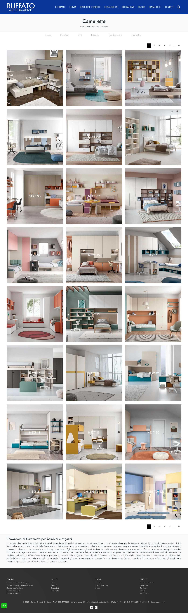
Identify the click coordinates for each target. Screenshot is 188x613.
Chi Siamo (60, 7)
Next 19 (94, 432)
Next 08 (153, 196)
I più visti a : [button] (137, 35)
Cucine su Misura (13, 593)
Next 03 (35, 137)
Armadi (54, 585)
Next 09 (35, 255)
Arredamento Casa (92, 26)
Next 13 (94, 314)
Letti (52, 583)
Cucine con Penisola (15, 588)
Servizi (72, 7)
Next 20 (153, 432)
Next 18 (34, 432)
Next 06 (35, 196)
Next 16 (94, 373)
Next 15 (34, 373)
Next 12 (34, 314)
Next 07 (94, 196)
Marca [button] (48, 35)
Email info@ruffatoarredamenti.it (152, 602)
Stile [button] (80, 35)
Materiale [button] (64, 35)
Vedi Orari (144, 593)
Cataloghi (155, 7)
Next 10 (94, 255)
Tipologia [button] (95, 35)
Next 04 (94, 137)
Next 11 (153, 255)
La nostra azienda (147, 583)
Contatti (169, 7)
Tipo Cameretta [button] (115, 35)
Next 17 (153, 373)
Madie (97, 588)
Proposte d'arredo (90, 7)
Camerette (104, 26)
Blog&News (128, 7)
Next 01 (94, 78)
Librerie (98, 583)
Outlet (141, 7)
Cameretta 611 (94, 491)
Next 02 (153, 78)
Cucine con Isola (13, 590)
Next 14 (153, 314)
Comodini (55, 588)
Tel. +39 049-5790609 (129, 602)
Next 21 (34, 491)
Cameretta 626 (153, 491)
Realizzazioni (111, 7)
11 (179, 45)
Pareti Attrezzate (101, 585)
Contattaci (144, 585)
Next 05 (153, 137)
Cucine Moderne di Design (17, 583)
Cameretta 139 (35, 78)
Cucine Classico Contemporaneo (20, 585)
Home (82, 26)
